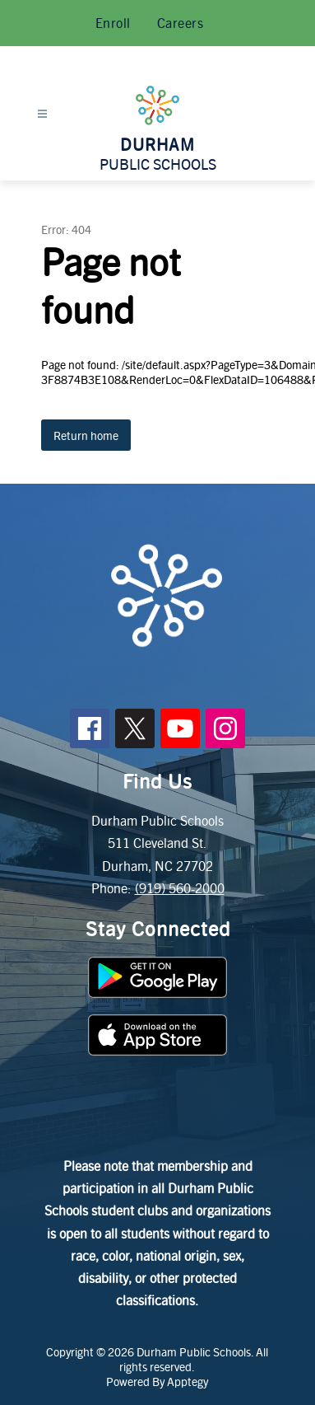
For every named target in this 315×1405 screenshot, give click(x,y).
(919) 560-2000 (180, 888)
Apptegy (187, 1381)
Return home (85, 435)
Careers (180, 22)
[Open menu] (42, 114)
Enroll (113, 22)
